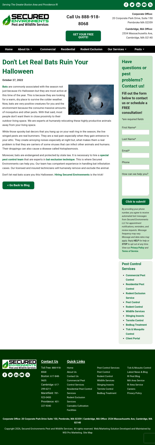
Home (9, 49)
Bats (5, 86)
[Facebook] (126, 4)
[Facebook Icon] (4, 375)
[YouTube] (144, 4)
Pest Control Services (108, 367)
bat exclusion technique (60, 159)
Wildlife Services (105, 380)
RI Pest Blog (133, 376)
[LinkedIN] (138, 4)
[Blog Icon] (27, 375)
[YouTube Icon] (21, 375)
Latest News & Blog (137, 372)
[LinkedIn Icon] (16, 375)
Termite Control (105, 389)
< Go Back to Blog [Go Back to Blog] (18, 185)
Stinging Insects (105, 384)
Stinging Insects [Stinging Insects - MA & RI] (135, 315)
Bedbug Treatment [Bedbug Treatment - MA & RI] (136, 324)
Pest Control (103, 372)
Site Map (87, 432)
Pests (138, 49)
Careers (131, 389)
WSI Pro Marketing (72, 432)
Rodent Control (105, 376)
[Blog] (150, 4)
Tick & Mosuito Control (139, 367)
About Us (24, 49)
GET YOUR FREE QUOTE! (83, 36)
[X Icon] (10, 375)
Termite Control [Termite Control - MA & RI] (135, 320)
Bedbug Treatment (106, 393)
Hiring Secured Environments (72, 174)
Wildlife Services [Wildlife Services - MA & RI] (135, 311)
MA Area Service (135, 380)
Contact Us (73, 376)
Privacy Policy (137, 247)
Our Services (116, 49)
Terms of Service (130, 251)
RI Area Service (135, 384)
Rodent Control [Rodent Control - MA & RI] (134, 306)
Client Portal (133, 338)
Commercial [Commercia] (48, 49)
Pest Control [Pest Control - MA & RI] (133, 302)
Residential (68, 49)
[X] (132, 4)
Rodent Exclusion (91, 49)
